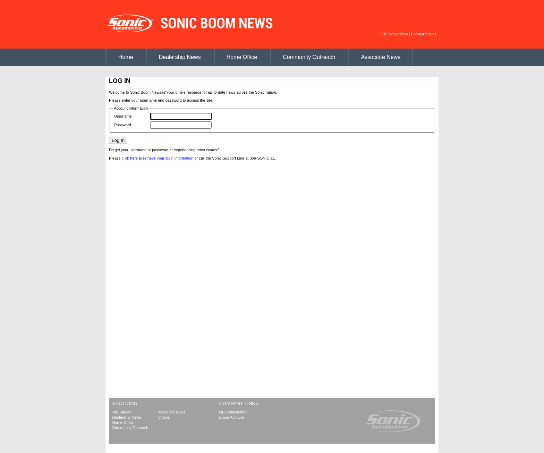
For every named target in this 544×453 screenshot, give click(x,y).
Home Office (242, 57)
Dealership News (180, 57)
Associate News (380, 57)
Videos (164, 417)
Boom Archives (423, 34)
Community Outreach (309, 57)
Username (123, 116)
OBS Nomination (394, 34)
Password (122, 125)
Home (125, 57)
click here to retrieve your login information (158, 158)
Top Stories (121, 412)
